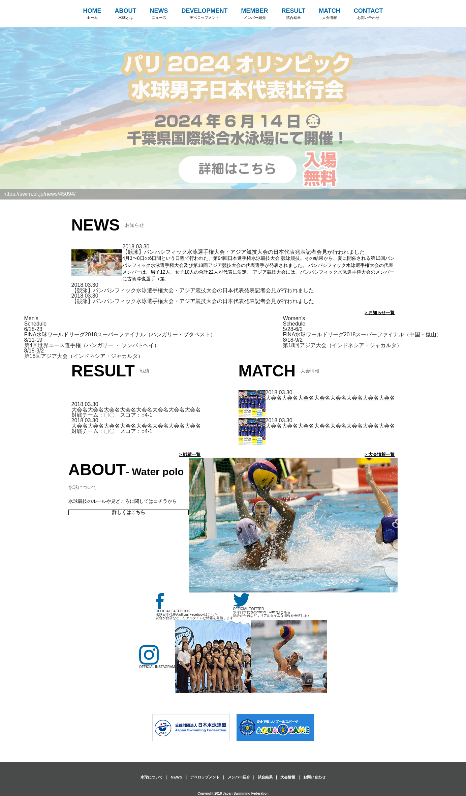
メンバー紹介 (239, 777)
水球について (146, 777)
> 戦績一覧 (189, 454)
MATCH (329, 14)
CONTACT (368, 14)
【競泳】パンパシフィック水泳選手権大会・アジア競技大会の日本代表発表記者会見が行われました (243, 252)
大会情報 (291, 777)
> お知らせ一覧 (378, 312)
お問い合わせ (319, 777)
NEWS (159, 14)
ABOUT (125, 14)
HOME (92, 14)
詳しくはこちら (128, 512)
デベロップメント (203, 777)
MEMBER (254, 14)
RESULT (294, 14)
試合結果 (267, 777)
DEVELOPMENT (205, 14)
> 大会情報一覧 (378, 454)
